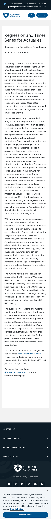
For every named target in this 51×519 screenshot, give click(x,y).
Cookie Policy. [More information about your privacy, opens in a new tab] (17, 509)
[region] (25, 503)
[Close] (48, 491)
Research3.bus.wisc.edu (29, 353)
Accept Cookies (25, 515)
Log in (42, 15)
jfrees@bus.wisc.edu (15, 372)
